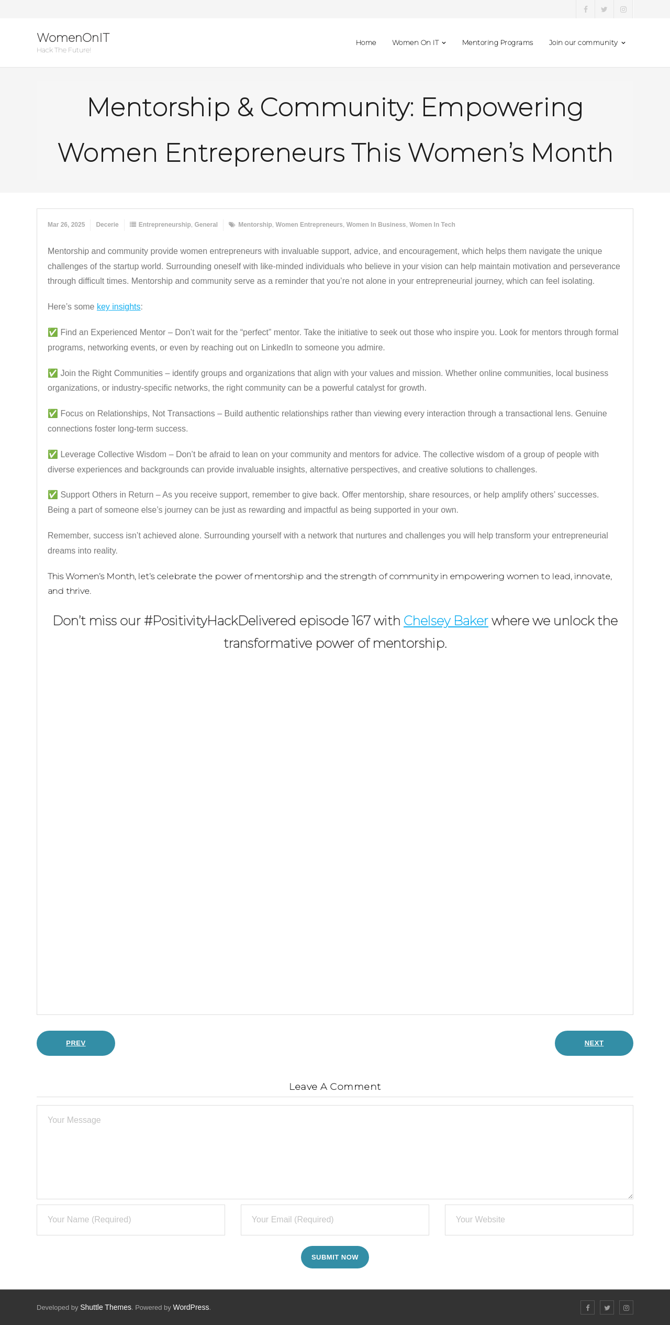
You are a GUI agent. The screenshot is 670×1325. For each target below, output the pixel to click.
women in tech (432, 224)
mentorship (255, 224)
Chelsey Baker (446, 620)
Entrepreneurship (165, 224)
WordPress (191, 1307)
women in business (376, 224)
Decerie (107, 224)
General (206, 224)
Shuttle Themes (105, 1307)
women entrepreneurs (309, 224)
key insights (119, 306)
